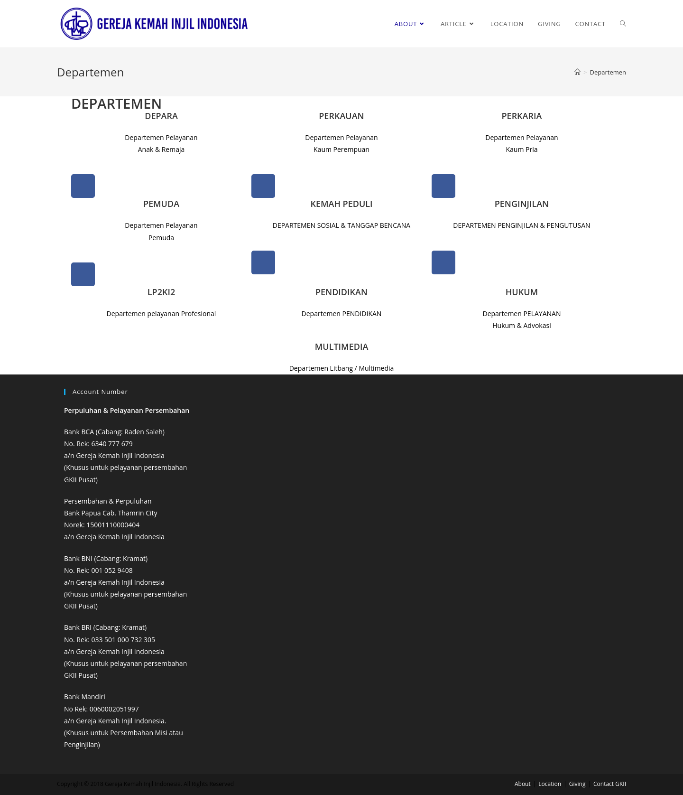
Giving (577, 784)
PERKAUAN (341, 116)
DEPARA (161, 116)
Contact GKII (609, 784)
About (523, 784)
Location (549, 784)
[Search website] (623, 23)
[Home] (577, 72)
